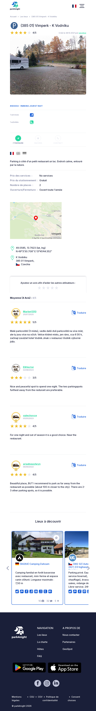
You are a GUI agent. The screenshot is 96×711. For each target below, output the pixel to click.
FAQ (39, 656)
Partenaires (69, 641)
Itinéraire (18, 139)
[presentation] (14, 65)
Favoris (38, 139)
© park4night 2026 (21, 706)
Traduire (79, 312)
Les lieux (24, 16)
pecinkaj (82, 33)
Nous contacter (71, 634)
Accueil (13, 16)
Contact (58, 139)
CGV (40, 697)
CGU (32, 697)
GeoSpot (67, 649)
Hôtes (40, 649)
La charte (42, 641)
